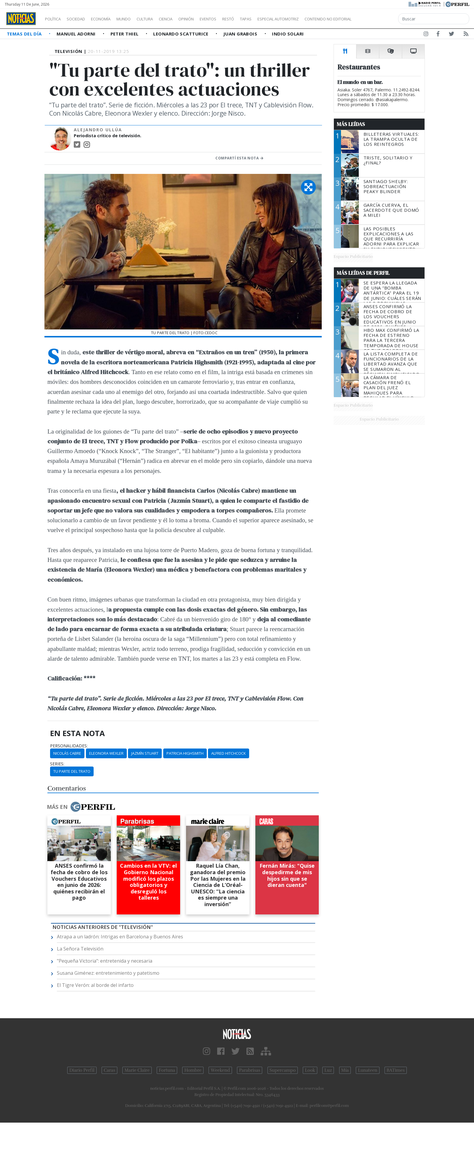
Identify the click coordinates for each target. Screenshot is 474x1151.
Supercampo (283, 1070)
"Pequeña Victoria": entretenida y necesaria (104, 961)
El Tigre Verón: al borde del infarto (95, 985)
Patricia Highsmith (185, 753)
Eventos (236, 19)
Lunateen (367, 1070)
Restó (259, 19)
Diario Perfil (82, 1070)
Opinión (210, 19)
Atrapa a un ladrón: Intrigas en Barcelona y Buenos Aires (120, 936)
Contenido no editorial (378, 19)
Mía (345, 1070)
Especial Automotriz (317, 19)
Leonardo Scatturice (181, 34)
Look (310, 1070)
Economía (111, 19)
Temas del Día (25, 34)
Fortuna (167, 1070)
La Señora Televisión (80, 948)
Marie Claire (137, 1070)
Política (55, 19)
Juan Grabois (241, 34)
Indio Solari (288, 34)
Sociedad (82, 19)
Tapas (279, 19)
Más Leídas (351, 124)
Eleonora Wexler (106, 753)
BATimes (396, 1070)
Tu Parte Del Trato (71, 771)
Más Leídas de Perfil (363, 273)
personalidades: (69, 746)
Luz (328, 1070)
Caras (109, 1070)
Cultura (162, 19)
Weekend (220, 1070)
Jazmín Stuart (144, 753)
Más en (81, 807)
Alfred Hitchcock (228, 753)
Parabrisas (249, 1070)
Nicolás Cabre (67, 753)
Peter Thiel (125, 34)
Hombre (192, 1070)
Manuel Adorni (77, 34)
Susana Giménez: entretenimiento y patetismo (108, 973)
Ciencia (186, 19)
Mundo (137, 19)
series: (57, 764)
